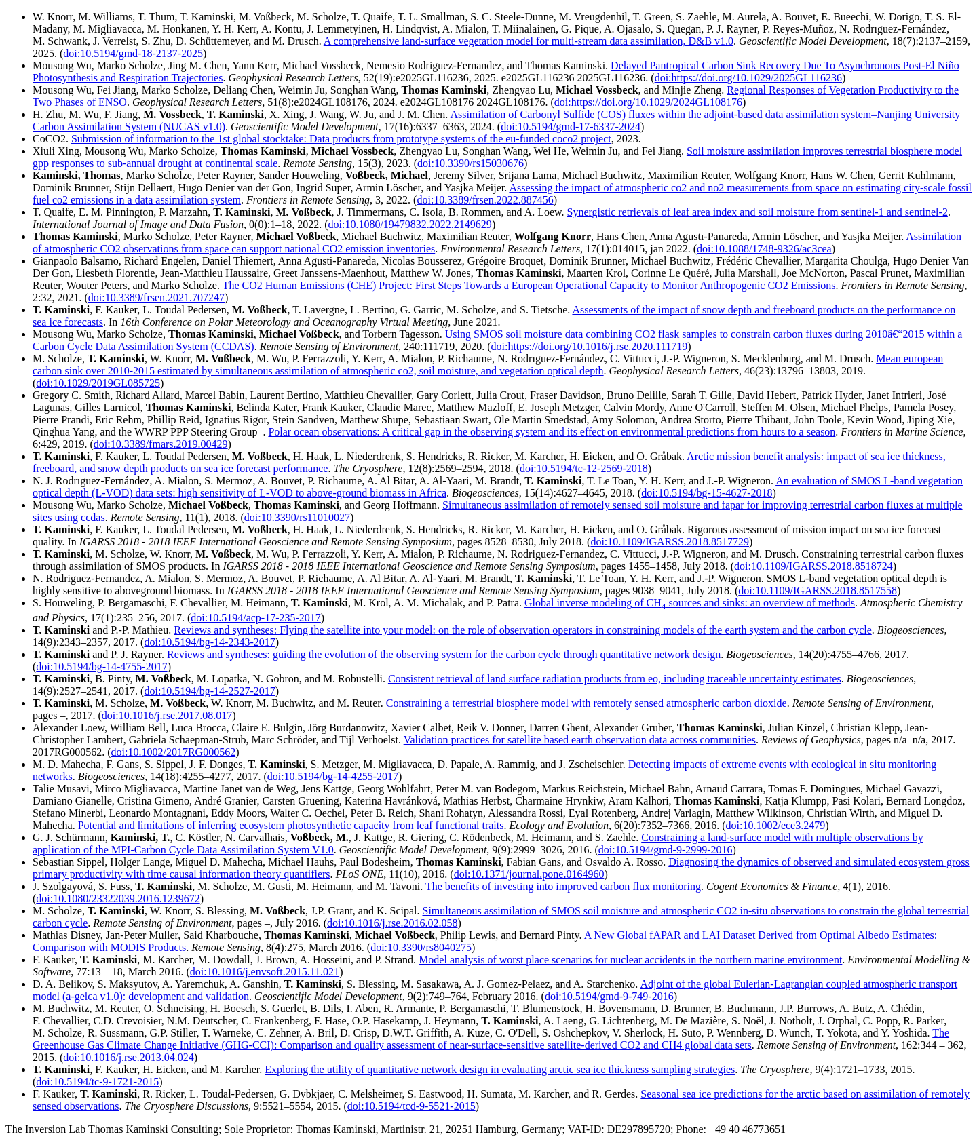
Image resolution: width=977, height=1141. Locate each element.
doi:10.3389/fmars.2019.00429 (161, 444)
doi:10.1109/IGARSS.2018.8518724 (813, 566)
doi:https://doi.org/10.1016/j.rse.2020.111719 (589, 346)
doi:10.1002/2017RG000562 (173, 752)
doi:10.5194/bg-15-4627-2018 (706, 493)
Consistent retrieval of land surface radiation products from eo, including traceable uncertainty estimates (614, 678)
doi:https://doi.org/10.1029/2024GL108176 (648, 102)
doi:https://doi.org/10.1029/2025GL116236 (748, 77)
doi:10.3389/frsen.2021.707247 (156, 297)
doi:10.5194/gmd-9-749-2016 (609, 996)
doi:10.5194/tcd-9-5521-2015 (411, 1106)
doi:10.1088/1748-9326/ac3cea (764, 248)
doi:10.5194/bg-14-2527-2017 (209, 691)
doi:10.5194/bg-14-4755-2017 (101, 666)
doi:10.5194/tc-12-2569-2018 (584, 468)
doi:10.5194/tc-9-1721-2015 (97, 1081)
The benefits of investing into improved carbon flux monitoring (563, 886)
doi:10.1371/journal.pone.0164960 (529, 874)
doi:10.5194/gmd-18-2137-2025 (133, 53)
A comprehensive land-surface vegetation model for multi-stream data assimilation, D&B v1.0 (528, 41)
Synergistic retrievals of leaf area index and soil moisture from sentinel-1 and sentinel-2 (757, 212)
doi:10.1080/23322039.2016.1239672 (117, 898)
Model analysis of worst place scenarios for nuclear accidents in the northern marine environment (630, 959)
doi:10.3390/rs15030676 (470, 163)
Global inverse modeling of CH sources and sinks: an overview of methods (689, 602)
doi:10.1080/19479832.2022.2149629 (410, 224)
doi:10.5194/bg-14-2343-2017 (209, 642)
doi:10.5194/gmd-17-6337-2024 (570, 126)
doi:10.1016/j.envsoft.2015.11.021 (264, 972)
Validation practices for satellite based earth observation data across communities (580, 740)
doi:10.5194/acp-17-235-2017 (256, 617)
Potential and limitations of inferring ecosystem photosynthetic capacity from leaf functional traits (291, 825)
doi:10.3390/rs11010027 (297, 517)
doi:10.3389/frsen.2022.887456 (485, 200)
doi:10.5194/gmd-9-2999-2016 (665, 849)
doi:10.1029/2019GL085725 (98, 383)
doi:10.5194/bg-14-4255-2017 (332, 776)
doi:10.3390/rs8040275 (421, 947)
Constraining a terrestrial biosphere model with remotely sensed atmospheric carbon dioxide (586, 703)
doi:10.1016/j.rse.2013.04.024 (128, 1057)
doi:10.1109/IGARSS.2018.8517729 (669, 541)
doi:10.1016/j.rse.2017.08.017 (167, 715)
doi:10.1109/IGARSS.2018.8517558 (817, 590)
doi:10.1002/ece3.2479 (776, 825)
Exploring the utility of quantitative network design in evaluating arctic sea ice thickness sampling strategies (500, 1069)
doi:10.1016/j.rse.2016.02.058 (392, 923)
